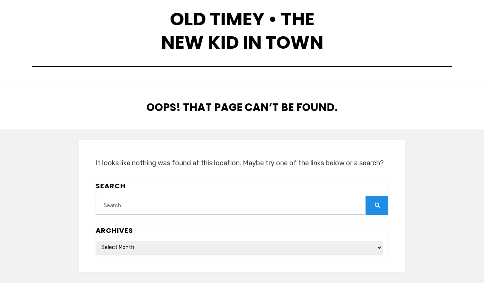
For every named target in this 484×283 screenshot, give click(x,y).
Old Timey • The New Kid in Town (242, 30)
